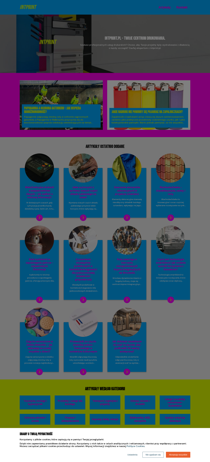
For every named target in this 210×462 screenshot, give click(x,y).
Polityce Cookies (136, 446)
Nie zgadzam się (153, 455)
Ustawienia (132, 455)
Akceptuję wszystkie (178, 455)
